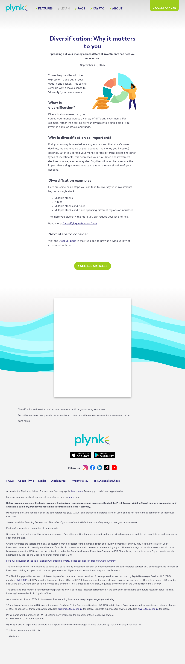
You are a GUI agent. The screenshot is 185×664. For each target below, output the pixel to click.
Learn (64, 8)
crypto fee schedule (148, 609)
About (116, 8)
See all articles (92, 266)
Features (44, 8)
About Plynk (26, 481)
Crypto (97, 8)
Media (42, 481)
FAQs (80, 8)
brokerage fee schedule (70, 609)
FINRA (18, 580)
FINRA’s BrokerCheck (106, 481)
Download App (164, 8)
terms (71, 497)
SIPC (25, 580)
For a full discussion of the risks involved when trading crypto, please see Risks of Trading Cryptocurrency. (61, 560)
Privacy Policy (79, 481)
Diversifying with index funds (80, 223)
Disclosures (58, 481)
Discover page (67, 240)
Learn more (77, 491)
